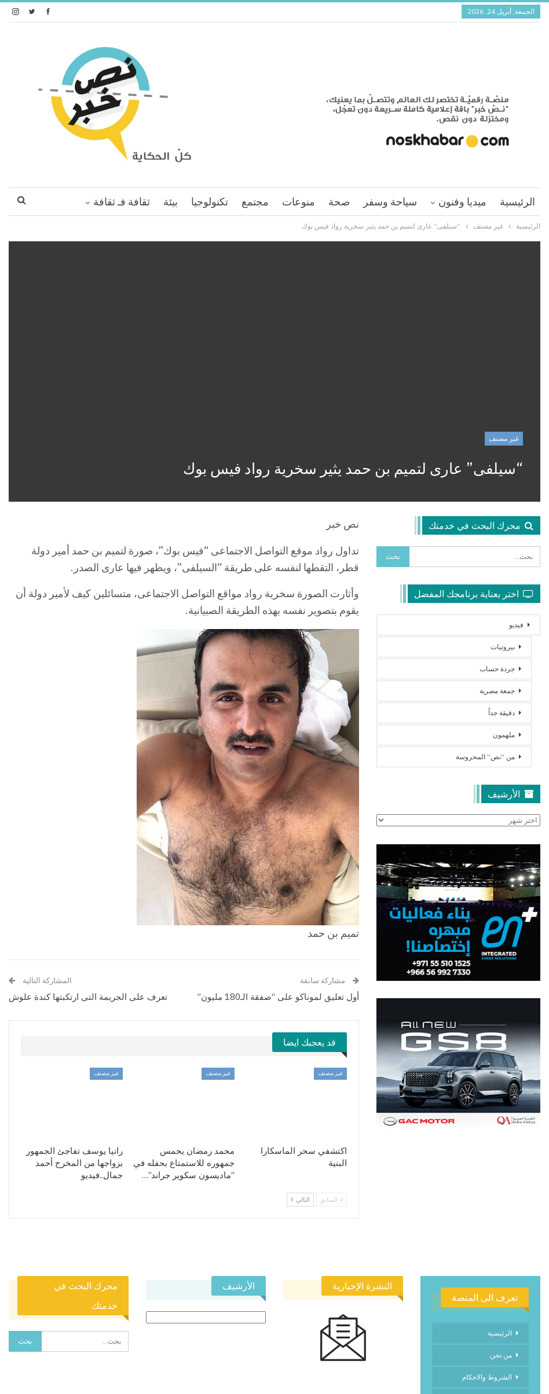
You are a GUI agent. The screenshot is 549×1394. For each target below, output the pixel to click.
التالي (300, 1200)
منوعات (298, 201)
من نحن (501, 1355)
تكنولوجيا (209, 201)
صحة (339, 201)
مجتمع (255, 201)
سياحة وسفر (390, 201)
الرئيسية (517, 201)
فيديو (516, 624)
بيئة (170, 201)
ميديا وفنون (462, 201)
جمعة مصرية (497, 690)
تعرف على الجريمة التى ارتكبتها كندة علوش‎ (88, 996)
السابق (331, 1200)
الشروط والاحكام (487, 1377)
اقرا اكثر (132, 201)
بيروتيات (503, 646)
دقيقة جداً (501, 712)
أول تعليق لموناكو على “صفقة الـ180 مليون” (278, 996)
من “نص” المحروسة (485, 756)
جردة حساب (497, 668)
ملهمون (504, 734)
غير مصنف (504, 438)
